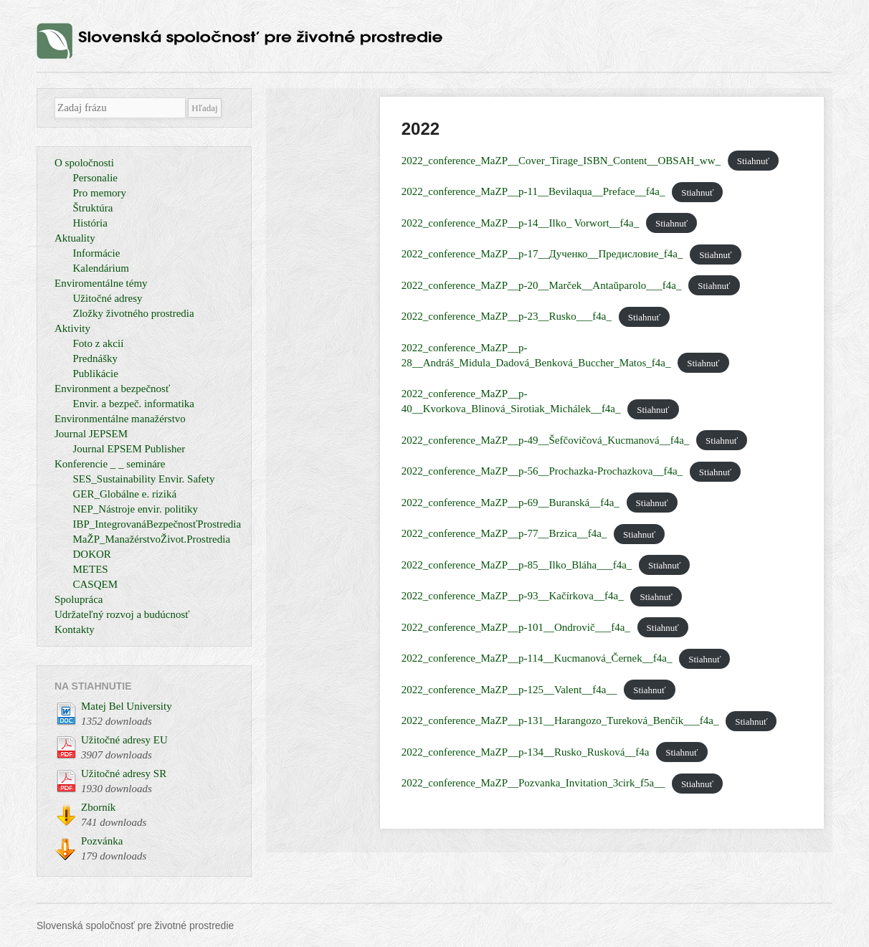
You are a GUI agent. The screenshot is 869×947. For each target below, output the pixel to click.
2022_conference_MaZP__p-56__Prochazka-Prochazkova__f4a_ (542, 471)
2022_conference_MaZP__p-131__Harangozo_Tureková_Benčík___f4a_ (560, 720)
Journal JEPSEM (91, 433)
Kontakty (74, 629)
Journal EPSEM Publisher (129, 449)
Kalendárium (101, 268)
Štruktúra (93, 208)
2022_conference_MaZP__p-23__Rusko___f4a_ (507, 316)
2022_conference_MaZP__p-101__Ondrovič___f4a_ (516, 627)
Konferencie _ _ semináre (110, 464)
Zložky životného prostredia (133, 313)
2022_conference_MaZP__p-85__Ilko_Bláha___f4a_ (517, 565)
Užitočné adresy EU (124, 740)
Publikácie (95, 373)
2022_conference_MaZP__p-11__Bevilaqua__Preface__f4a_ (533, 191)
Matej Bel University (126, 706)
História (90, 223)
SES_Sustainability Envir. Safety (144, 479)
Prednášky (95, 358)
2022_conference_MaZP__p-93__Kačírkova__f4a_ (513, 595)
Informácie (96, 253)
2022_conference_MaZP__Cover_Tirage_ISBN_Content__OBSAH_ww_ (561, 160)
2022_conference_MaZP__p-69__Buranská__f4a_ (510, 502)
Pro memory (100, 193)
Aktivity (72, 328)
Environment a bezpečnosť (112, 388)
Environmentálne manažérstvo (120, 418)
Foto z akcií (98, 343)
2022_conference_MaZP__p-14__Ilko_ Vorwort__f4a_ (520, 223)
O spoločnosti (84, 162)
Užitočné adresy (108, 298)
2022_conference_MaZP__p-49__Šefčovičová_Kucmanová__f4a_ (546, 440)
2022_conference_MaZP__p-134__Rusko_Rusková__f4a (526, 752)
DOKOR (92, 554)
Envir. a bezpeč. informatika (134, 403)
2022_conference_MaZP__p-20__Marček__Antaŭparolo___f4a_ (542, 285)
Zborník (98, 807)
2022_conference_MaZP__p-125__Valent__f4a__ (509, 689)
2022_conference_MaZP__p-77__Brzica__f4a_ (504, 533)
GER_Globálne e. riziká (125, 494)
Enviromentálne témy (101, 283)
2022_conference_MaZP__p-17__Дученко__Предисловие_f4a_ (542, 254)
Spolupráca (78, 599)
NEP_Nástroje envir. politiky (136, 509)
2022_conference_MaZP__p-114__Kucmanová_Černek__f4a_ (537, 658)
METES (90, 569)
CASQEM (95, 584)
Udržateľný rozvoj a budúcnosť (122, 614)
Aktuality (74, 238)
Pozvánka (102, 841)
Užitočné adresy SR (123, 773)
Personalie (95, 178)
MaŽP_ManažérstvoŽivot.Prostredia (152, 539)
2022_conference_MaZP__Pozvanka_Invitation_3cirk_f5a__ (533, 783)
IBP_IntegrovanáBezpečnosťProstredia (157, 524)
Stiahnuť (753, 161)
